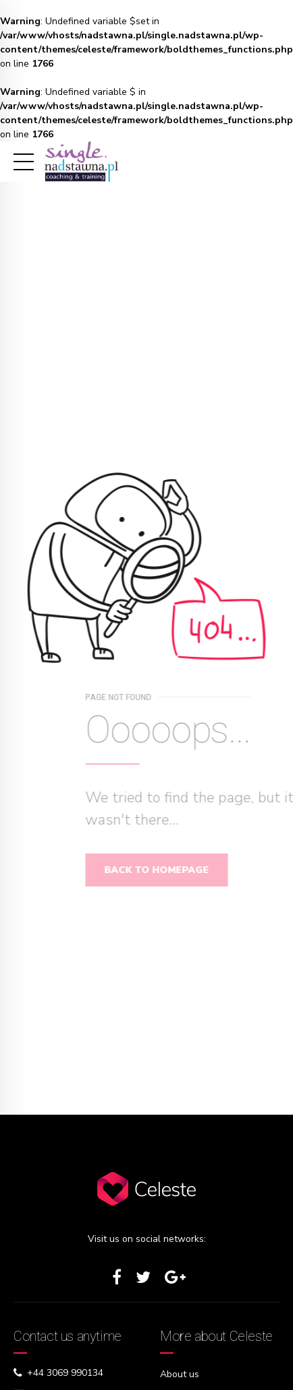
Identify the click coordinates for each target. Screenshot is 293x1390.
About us (179, 1374)
